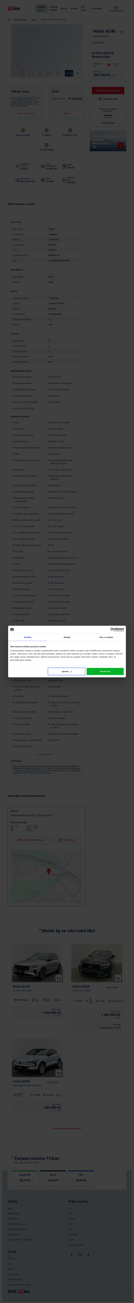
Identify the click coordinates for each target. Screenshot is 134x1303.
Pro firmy (85, 8)
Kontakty (97, 8)
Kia (70, 1208)
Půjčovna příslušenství (17, 1229)
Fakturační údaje (15, 1279)
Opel (70, 1224)
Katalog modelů (53, 8)
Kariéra (11, 1269)
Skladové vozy (14, 1213)
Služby (74, 8)
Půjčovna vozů (14, 1234)
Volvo (34, 19)
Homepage (9, 19)
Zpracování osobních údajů (19, 1285)
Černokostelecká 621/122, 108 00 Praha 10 (31, 815)
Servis (64, 8)
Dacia (71, 1213)
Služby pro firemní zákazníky (19, 1240)
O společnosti (13, 1274)
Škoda (71, 1240)
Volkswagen (74, 1234)
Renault (72, 1219)
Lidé (9, 1264)
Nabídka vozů (41, 8)
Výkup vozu (12, 1219)
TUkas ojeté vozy (76, 1245)
